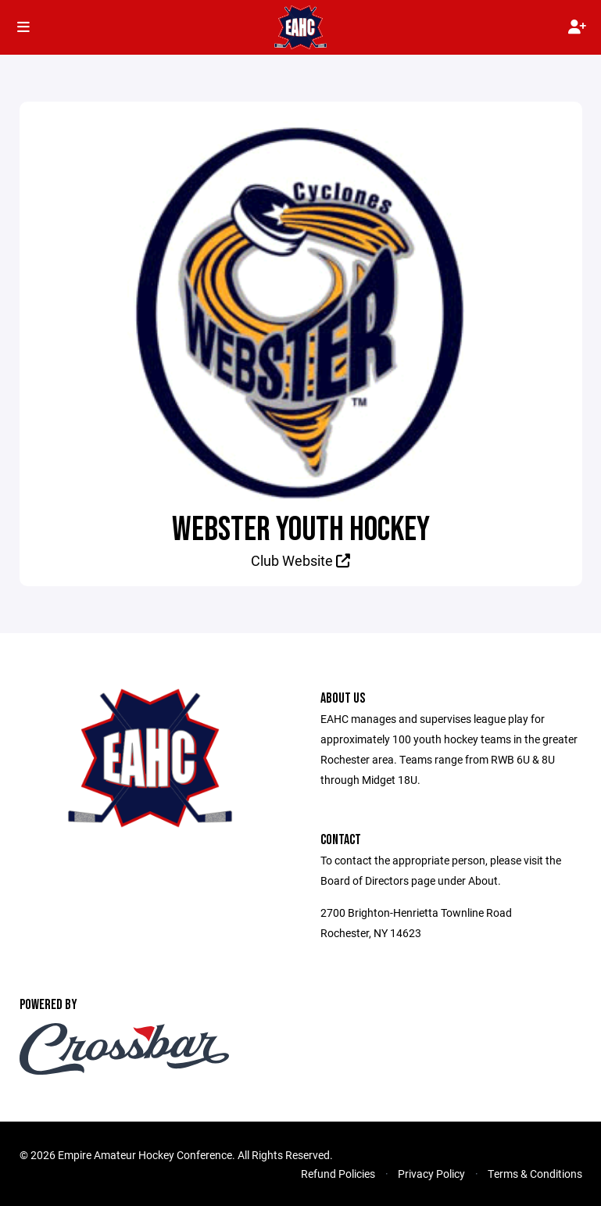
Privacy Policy (431, 1173)
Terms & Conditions (535, 1173)
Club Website (300, 560)
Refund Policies (338, 1173)
